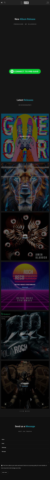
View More (25, 411)
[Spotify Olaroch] (25, 71)
